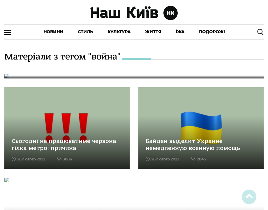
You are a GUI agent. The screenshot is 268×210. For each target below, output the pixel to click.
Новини (53, 31)
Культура (119, 31)
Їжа (180, 31)
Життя (153, 31)
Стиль (85, 31)
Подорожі (212, 31)
